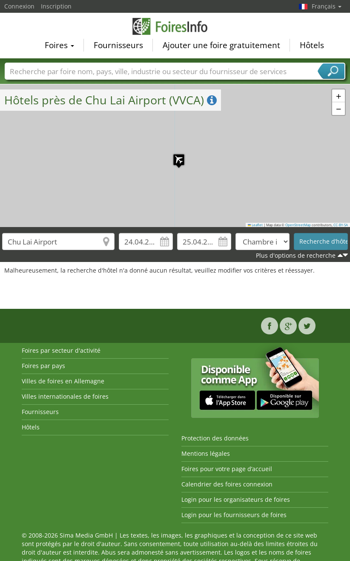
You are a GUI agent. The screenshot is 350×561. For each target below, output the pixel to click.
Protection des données (215, 438)
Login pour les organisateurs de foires (235, 499)
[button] (174, 155)
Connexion (19, 6)
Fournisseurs (118, 45)
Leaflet (255, 225)
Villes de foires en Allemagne (63, 381)
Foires (59, 45)
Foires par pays (43, 366)
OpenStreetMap (298, 225)
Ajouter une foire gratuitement (221, 45)
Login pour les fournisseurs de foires (234, 515)
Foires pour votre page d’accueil (226, 469)
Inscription (56, 6)
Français (326, 6)
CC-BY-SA (340, 225)
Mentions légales (205, 453)
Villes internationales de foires (65, 396)
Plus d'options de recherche (296, 255)
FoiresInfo (175, 26)
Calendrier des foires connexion (227, 484)
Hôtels (312, 45)
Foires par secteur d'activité (61, 350)
